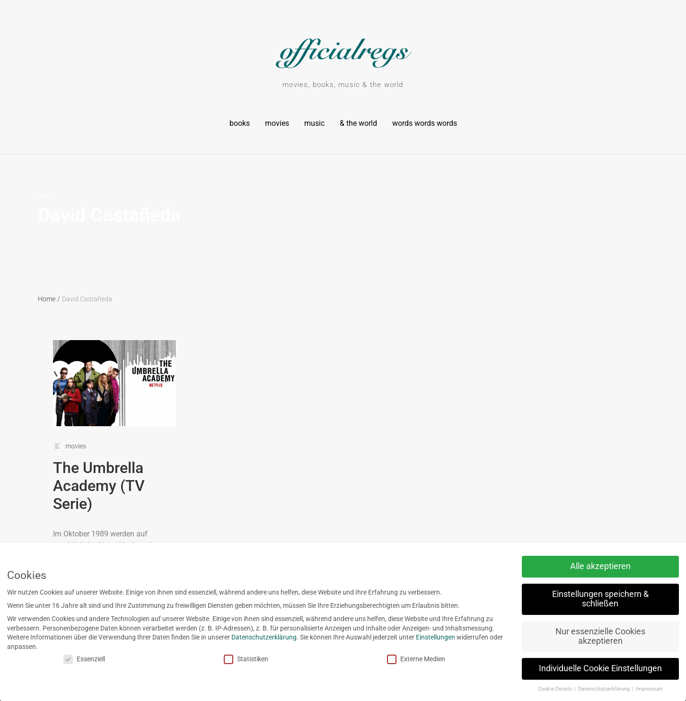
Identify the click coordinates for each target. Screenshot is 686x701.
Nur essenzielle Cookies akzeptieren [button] (573, 636)
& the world (358, 123)
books (239, 123)
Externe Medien (389, 659)
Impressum (621, 689)
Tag (43, 196)
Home (49, 299)
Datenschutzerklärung (237, 637)
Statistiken (218, 659)
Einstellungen (408, 637)
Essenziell (57, 659)
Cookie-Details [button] (528, 689)
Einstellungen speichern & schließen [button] (573, 598)
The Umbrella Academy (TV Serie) (99, 486)
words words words (424, 123)
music (314, 123)
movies (277, 123)
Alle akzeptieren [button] (573, 566)
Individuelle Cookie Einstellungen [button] (572, 668)
